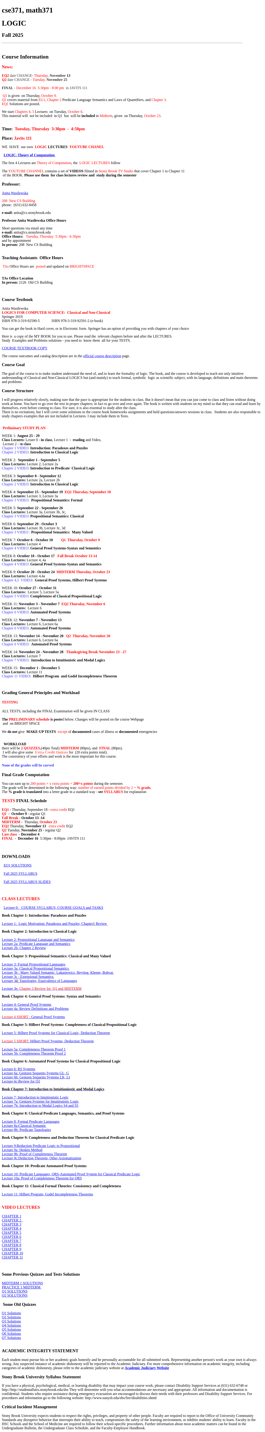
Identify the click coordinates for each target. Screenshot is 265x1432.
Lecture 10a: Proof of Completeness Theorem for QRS (42, 1178)
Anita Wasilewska (15, 193)
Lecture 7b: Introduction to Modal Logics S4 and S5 (40, 1105)
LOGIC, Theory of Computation (30, 155)
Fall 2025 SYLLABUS (20, 874)
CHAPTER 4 (11, 1228)
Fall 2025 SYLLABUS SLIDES (27, 882)
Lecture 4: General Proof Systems (26, 1004)
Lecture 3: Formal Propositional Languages (33, 964)
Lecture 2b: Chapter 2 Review (24, 948)
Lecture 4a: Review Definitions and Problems (35, 1009)
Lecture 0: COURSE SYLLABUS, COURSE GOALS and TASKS (53, 908)
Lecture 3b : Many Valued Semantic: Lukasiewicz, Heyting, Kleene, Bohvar (58, 972)
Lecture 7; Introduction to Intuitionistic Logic (35, 1097)
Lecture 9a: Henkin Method (22, 1150)
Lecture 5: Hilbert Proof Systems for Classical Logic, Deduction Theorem (56, 1033)
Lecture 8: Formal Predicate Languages (30, 1121)
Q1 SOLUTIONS (14, 1291)
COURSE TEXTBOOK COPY (25, 348)
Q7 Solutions (11, 1338)
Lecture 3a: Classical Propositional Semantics (36, 968)
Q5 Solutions (11, 1329)
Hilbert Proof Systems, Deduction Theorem (48, 1041)
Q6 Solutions (11, 1334)
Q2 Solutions (11, 1317)
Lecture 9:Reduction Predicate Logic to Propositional (41, 1146)
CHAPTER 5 (11, 1233)
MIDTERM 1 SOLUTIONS (22, 1283)
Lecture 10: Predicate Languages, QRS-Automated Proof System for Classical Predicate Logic (71, 1174)
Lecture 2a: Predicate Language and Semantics (36, 944)
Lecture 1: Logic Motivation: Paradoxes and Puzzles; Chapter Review (55, 924)
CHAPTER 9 (11, 1249)
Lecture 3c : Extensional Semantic (28, 977)
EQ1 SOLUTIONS (18, 865)
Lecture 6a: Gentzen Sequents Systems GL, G (35, 1073)
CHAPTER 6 (11, 1237)
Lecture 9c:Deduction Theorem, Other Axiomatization (41, 1158)
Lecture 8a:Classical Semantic (24, 1126)
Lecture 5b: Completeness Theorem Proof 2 (34, 1053)
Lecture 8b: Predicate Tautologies (26, 1130)
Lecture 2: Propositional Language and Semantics (38, 940)
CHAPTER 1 (11, 1216)
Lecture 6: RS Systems (18, 1069)
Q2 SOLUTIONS (14, 1295)
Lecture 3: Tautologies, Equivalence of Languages (39, 981)
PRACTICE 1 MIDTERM (21, 1287)
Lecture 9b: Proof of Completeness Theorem (34, 1154)
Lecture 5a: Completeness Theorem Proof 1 (34, 1049)
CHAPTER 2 (12, 1220)
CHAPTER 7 (11, 1241)
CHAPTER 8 (11, 1245)
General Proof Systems (33, 1017)
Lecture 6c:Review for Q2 (21, 1081)
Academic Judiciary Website (147, 1368)
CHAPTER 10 (12, 1253)
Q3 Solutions (11, 1321)
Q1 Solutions (11, 1313)
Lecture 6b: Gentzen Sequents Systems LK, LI (36, 1077)
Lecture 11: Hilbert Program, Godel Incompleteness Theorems (47, 1194)
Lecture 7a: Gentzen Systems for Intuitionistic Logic (40, 1101)
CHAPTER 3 (11, 1224)
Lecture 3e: (42, 988)
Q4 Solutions (11, 1325)
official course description (102, 356)
